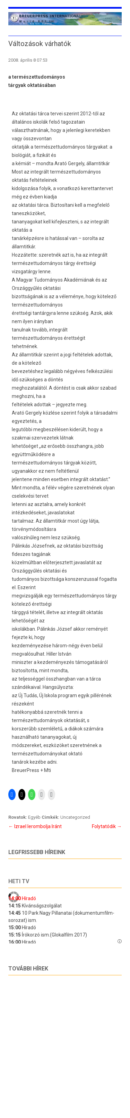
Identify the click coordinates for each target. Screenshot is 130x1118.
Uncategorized (75, 817)
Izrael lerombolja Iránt (35, 826)
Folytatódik (107, 826)
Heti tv (18, 881)
